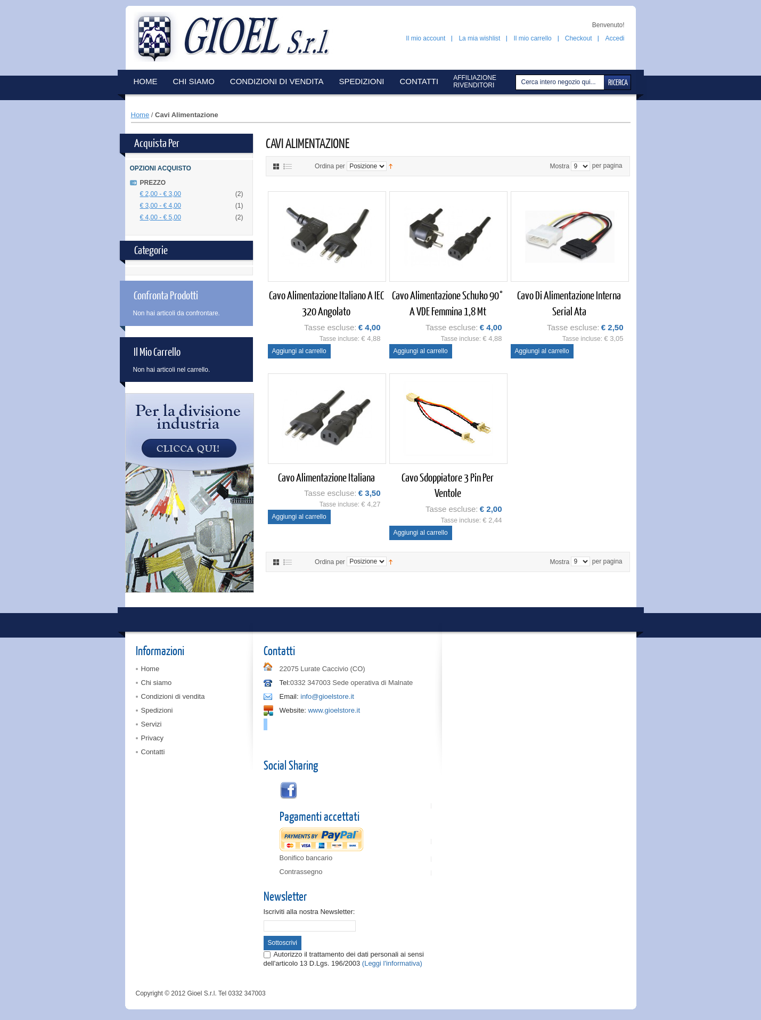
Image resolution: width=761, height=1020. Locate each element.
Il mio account (425, 38)
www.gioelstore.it (334, 710)
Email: (289, 696)
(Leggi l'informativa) (392, 963)
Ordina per (330, 166)
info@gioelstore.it (327, 696)
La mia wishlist (479, 38)
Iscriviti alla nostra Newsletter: (309, 912)
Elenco (287, 166)
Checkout (578, 38)
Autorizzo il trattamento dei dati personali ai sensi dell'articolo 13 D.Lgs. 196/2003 (344, 958)
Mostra (559, 166)
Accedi (614, 38)
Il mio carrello (532, 38)
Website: (293, 710)
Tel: (285, 683)
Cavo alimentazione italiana (326, 477)
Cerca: (517, 82)
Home (140, 115)
